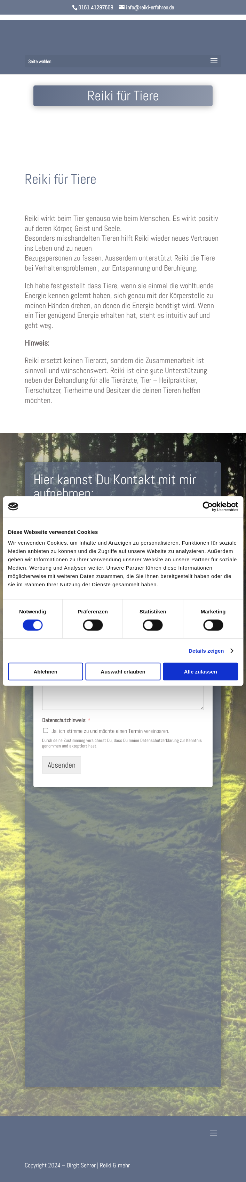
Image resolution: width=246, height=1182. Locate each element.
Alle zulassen (200, 672)
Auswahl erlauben (123, 672)
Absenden (62, 765)
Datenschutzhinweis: (66, 720)
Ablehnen (45, 672)
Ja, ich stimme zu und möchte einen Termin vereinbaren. (110, 731)
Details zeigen (206, 650)
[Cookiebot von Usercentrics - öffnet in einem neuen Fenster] (207, 506)
